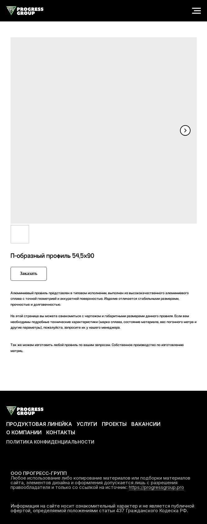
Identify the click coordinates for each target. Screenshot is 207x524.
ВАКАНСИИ (145, 424)
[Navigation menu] (196, 11)
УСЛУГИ (87, 424)
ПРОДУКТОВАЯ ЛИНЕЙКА (39, 424)
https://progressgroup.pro (156, 487)
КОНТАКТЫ (60, 432)
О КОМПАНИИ (24, 432)
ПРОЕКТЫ (114, 424)
